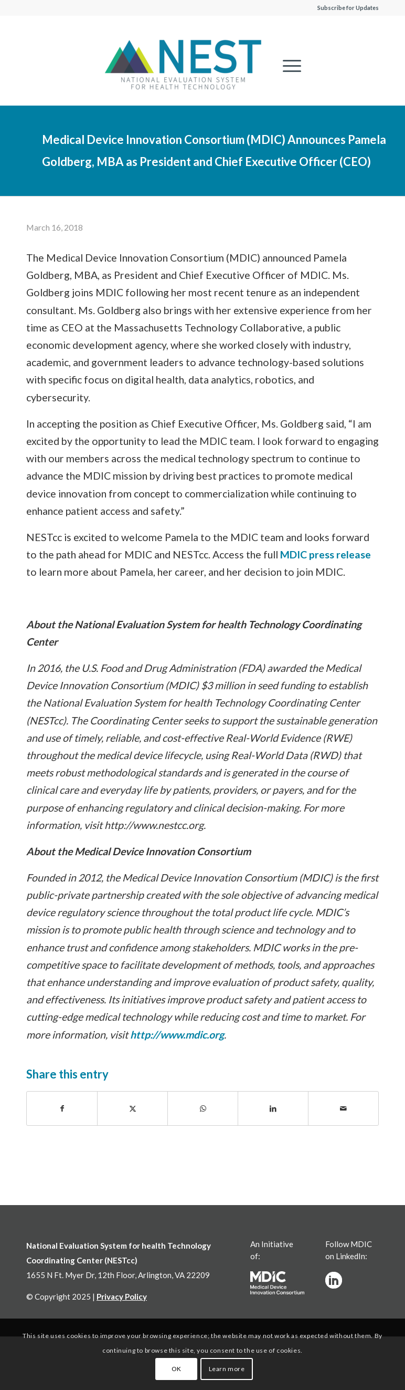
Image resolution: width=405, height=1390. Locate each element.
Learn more (227, 1369)
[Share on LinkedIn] (273, 1108)
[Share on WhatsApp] (203, 1108)
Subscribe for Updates (348, 7)
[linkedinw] (333, 1280)
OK (177, 1369)
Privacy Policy (122, 1296)
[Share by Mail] (343, 1108)
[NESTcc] (183, 65)
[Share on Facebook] (62, 1108)
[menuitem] (286, 65)
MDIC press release (325, 554)
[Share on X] (132, 1108)
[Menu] (286, 65)
